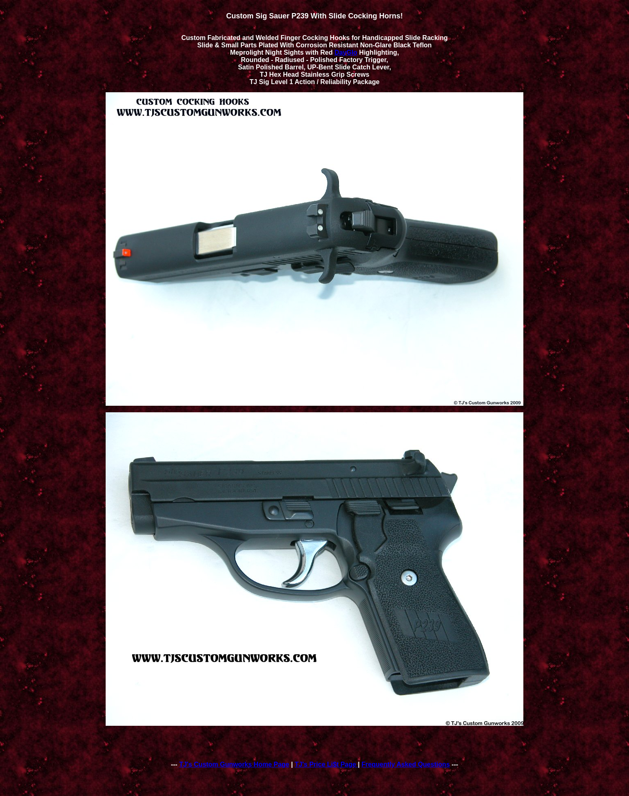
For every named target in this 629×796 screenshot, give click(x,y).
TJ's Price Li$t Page (326, 764)
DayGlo (345, 52)
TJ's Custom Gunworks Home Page (234, 764)
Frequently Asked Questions (405, 764)
